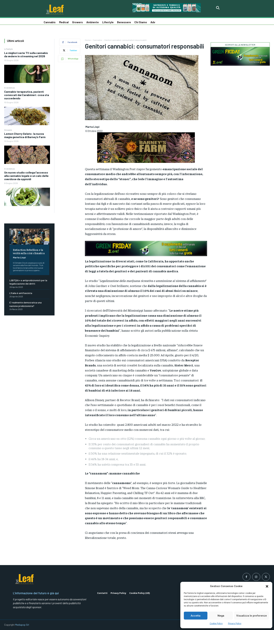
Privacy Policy (234, 623)
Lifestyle (8, 49)
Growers (8, 130)
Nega (221, 615)
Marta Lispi (19, 257)
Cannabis (97, 40)
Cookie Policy (216, 623)
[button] (267, 586)
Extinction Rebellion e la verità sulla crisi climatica (29, 251)
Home (88, 40)
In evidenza (9, 87)
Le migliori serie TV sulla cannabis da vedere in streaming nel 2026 (26, 54)
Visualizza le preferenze (251, 615)
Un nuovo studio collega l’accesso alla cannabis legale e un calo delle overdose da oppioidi (26, 176)
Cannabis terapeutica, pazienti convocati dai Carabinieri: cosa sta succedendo (26, 95)
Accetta (195, 615)
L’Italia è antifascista (20, 293)
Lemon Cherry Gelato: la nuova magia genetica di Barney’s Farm (24, 135)
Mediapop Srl (22, 624)
